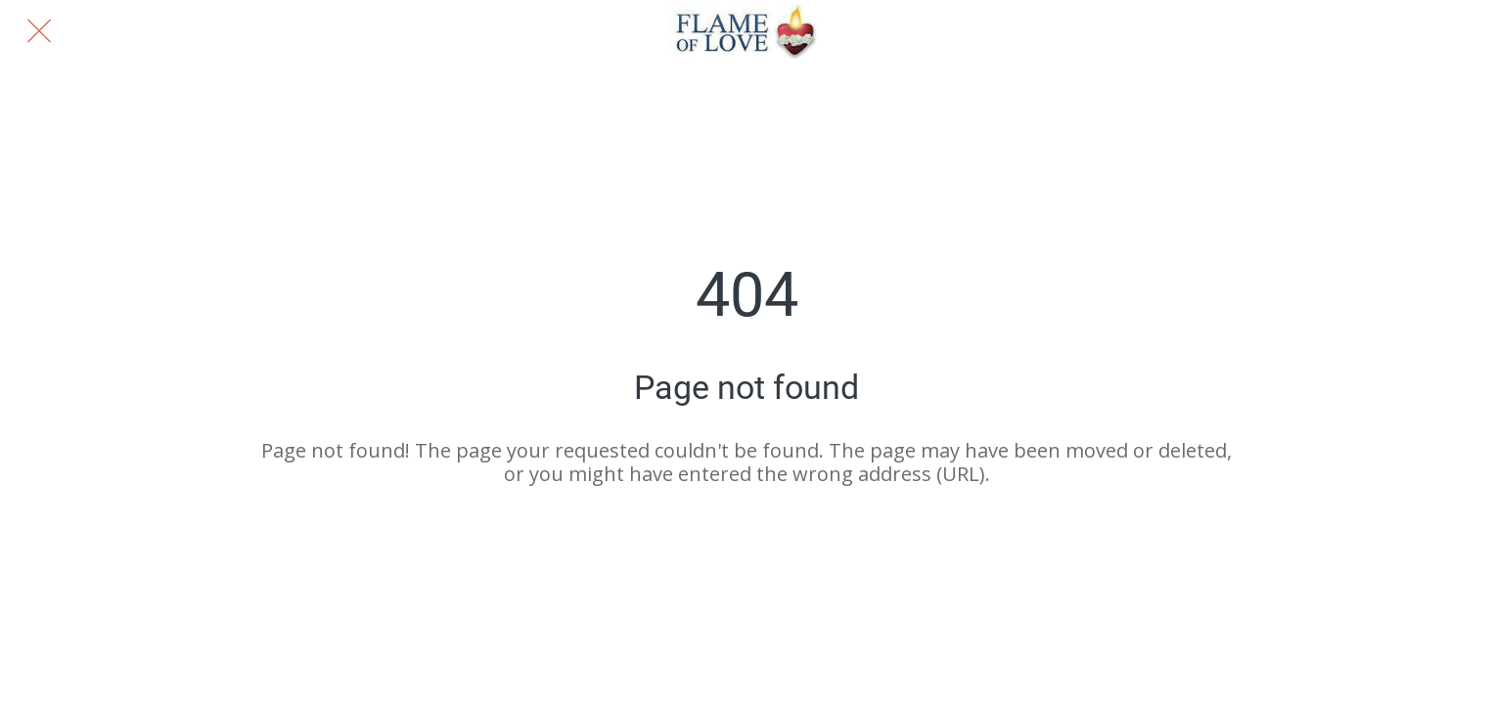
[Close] (39, 31)
